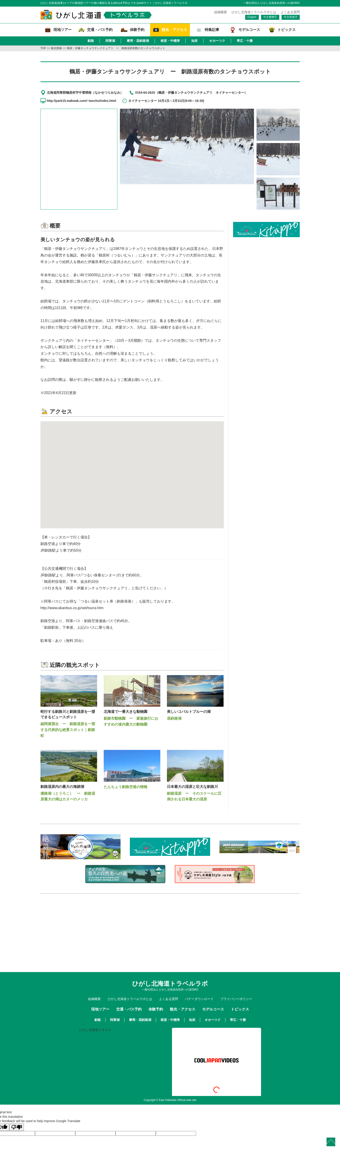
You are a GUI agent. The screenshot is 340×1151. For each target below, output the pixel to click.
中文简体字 (290, 17)
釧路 (91, 41)
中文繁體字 (270, 17)
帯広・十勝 (245, 41)
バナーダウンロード (199, 999)
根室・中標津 (170, 41)
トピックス (240, 1009)
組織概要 (220, 12)
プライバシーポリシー (236, 999)
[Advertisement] (266, 269)
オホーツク (217, 41)
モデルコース (213, 1009)
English (251, 17)
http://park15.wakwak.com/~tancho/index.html (81, 101)
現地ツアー (100, 1009)
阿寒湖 (110, 41)
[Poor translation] (16, 1127)
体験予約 (156, 1009)
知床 (194, 41)
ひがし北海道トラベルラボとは (254, 12)
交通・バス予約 (129, 1009)
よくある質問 (290, 12)
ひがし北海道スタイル (95, 1030)
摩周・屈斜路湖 (138, 41)
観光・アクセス (182, 1009)
